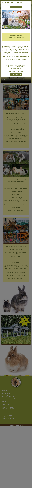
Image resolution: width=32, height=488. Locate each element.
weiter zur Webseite (16, 7)
